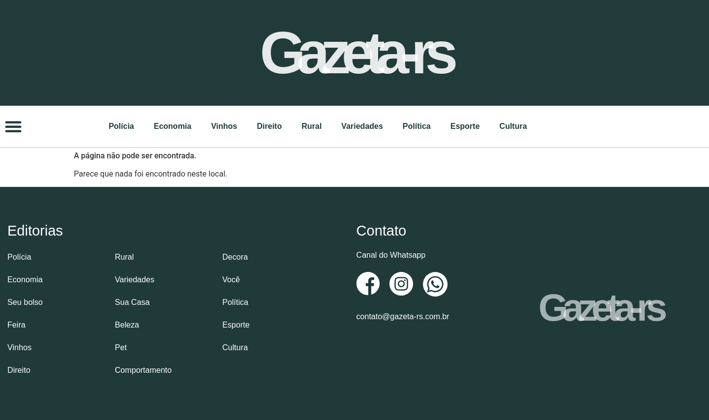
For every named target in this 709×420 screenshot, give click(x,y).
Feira (16, 324)
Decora (235, 256)
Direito (269, 125)
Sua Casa (132, 301)
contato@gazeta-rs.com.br (403, 316)
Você (231, 278)
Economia (172, 125)
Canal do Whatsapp (391, 254)
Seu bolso (24, 301)
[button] (13, 126)
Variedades (362, 125)
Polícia (121, 125)
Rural (311, 125)
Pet (121, 346)
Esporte (465, 125)
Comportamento (143, 369)
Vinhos (224, 125)
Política (417, 125)
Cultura (513, 125)
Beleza (127, 324)
